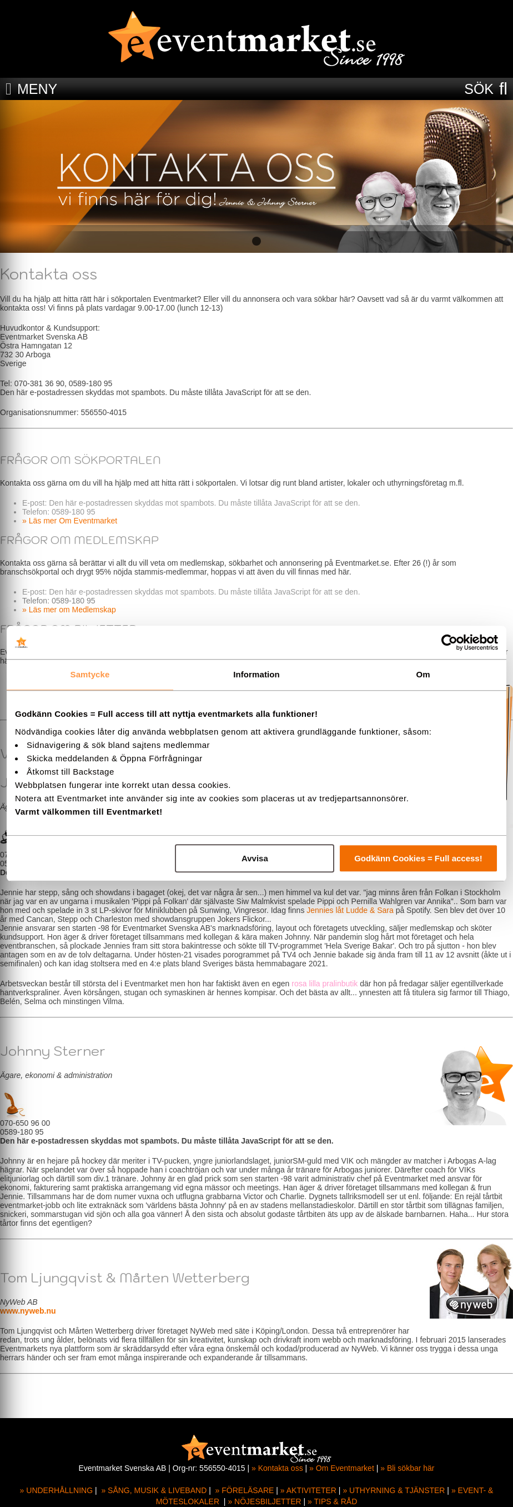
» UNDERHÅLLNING (56, 1490)
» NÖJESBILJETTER (264, 1501)
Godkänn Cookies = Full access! (418, 858)
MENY (37, 89)
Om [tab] (423, 674)
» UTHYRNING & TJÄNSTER (394, 1490)
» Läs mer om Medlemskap (69, 609)
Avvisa (255, 858)
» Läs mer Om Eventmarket (69, 520)
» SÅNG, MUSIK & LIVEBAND (154, 1490)
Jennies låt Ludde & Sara (349, 910)
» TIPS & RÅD (332, 1501)
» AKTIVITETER (308, 1490)
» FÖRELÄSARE (244, 1490)
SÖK (479, 89)
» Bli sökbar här (407, 1468)
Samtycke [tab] (90, 674)
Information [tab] (256, 674)
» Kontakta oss (277, 1468)
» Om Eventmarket (341, 1468)
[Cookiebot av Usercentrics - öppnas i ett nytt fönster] (449, 642)
